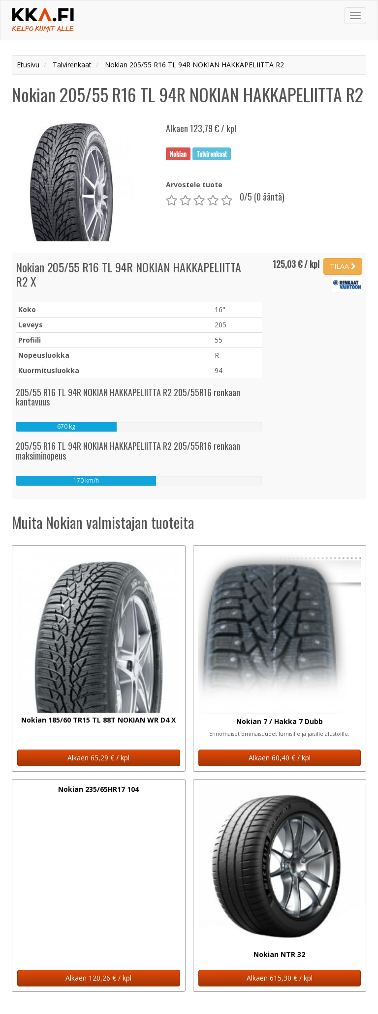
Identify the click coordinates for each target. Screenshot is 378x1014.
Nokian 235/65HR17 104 (98, 789)
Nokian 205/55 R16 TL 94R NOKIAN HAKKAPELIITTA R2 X (128, 274)
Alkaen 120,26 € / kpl (98, 978)
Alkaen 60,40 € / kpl (280, 757)
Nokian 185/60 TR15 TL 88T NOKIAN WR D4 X (98, 719)
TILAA (343, 266)
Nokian (178, 153)
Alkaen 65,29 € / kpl (98, 757)
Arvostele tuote (194, 184)
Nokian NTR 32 (279, 954)
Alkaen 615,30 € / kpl (280, 978)
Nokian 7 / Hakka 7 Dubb (279, 721)
